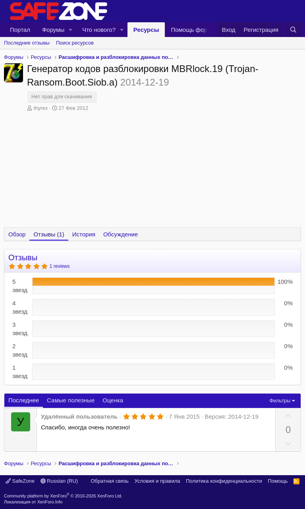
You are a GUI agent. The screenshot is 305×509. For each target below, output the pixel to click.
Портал (20, 29)
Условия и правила (157, 481)
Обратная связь (110, 481)
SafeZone (20, 481)
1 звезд (19, 371)
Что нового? (99, 29)
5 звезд (19, 285)
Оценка (112, 400)
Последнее (23, 400)
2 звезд (19, 350)
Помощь (278, 481)
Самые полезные (71, 400)
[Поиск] (293, 29)
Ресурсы (146, 29)
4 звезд (19, 307)
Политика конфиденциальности (224, 481)
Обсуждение (120, 234)
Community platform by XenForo (63, 495)
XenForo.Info (50, 501)
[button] (70, 29)
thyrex (41, 108)
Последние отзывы (27, 43)
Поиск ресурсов (75, 43)
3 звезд (19, 328)
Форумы (53, 29)
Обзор (16, 234)
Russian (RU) (59, 481)
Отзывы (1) (48, 234)
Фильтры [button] (279, 401)
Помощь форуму (194, 29)
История (83, 234)
